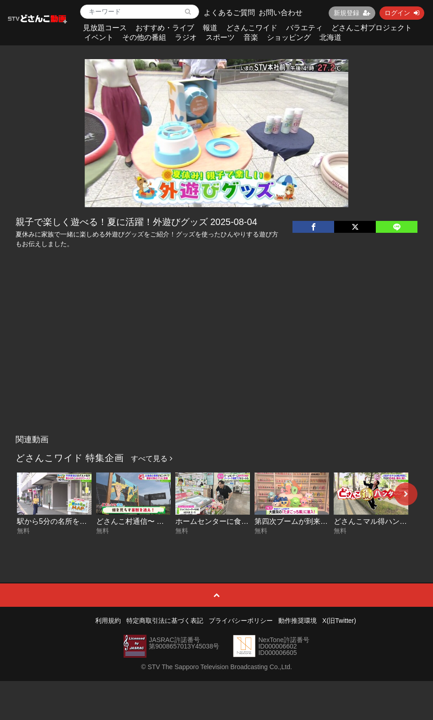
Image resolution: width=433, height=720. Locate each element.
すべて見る (151, 458)
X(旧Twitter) (339, 620)
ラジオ (186, 37)
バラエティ (304, 28)
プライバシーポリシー (241, 620)
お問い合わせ (281, 12)
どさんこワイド (251, 28)
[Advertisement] (216, 361)
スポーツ (220, 37)
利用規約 (108, 620)
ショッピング (289, 37)
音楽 (251, 37)
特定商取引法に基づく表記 (164, 620)
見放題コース (105, 28)
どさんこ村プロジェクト (371, 28)
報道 (210, 28)
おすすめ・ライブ (164, 28)
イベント (99, 37)
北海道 (330, 37)
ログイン (401, 12)
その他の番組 (144, 37)
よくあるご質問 (229, 12)
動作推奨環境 (297, 620)
